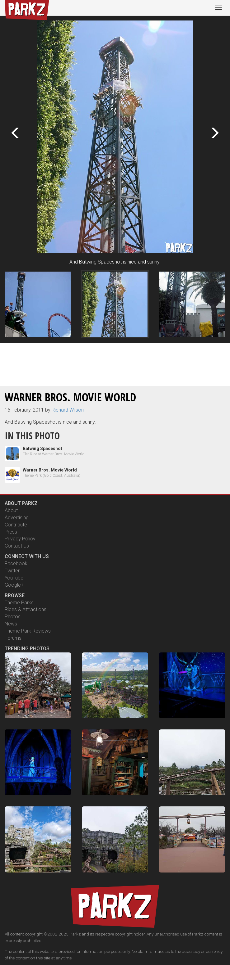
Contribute (16, 525)
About (11, 510)
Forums (13, 638)
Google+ (14, 585)
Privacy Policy (20, 539)
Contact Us (17, 546)
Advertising (17, 518)
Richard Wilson (68, 410)
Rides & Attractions (25, 609)
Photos (13, 617)
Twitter (12, 571)
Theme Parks (19, 603)
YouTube (14, 578)
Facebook (16, 563)
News (11, 624)
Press (11, 532)
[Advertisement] (115, 363)
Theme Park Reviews (28, 631)
